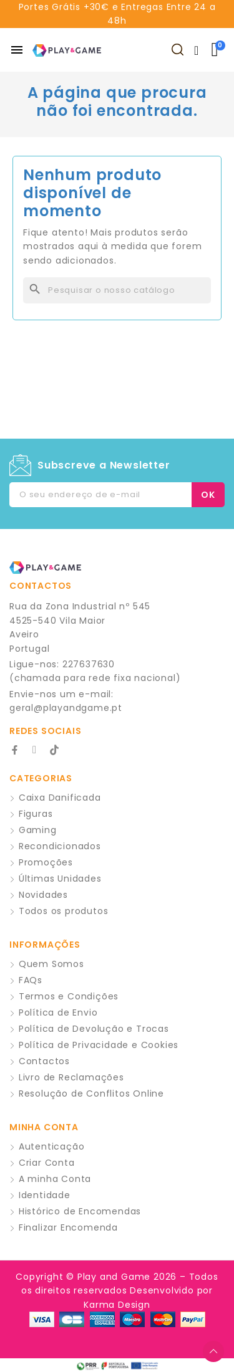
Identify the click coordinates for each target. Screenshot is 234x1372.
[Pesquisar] (117, 290)
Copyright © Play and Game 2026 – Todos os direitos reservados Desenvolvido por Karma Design (117, 1290)
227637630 (88, 664)
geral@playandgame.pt (65, 708)
